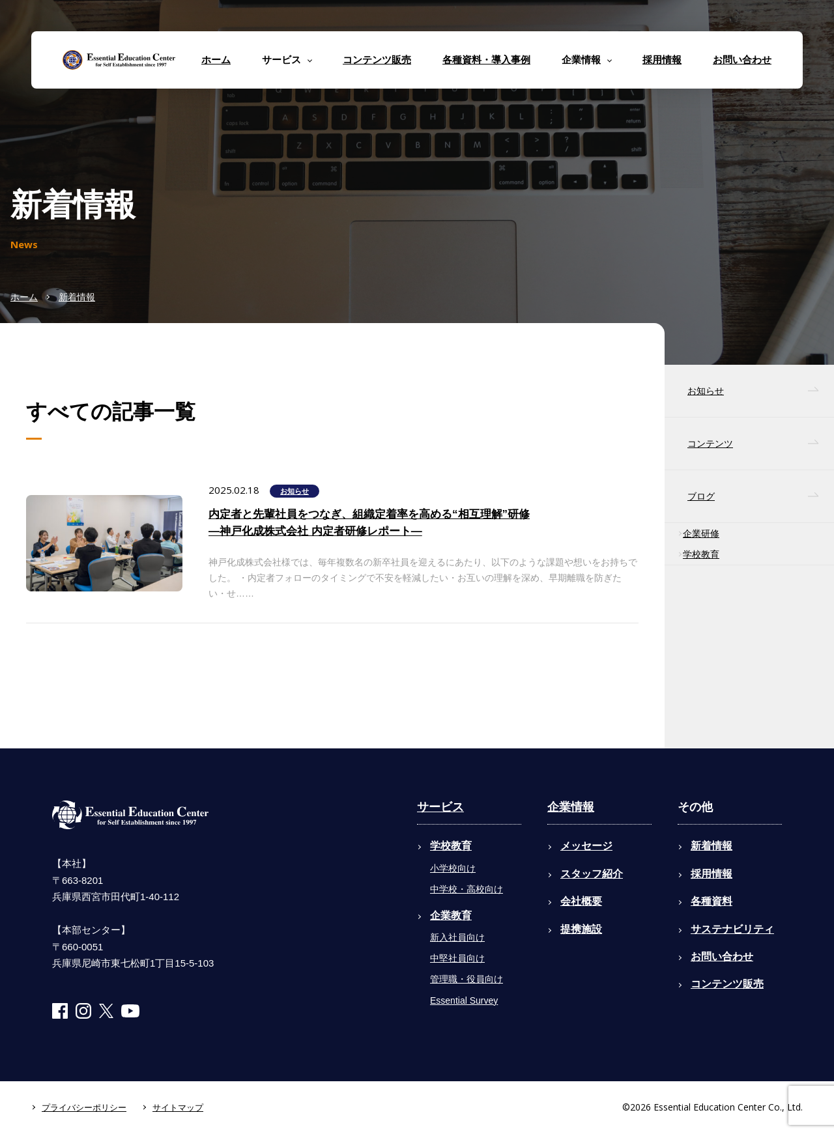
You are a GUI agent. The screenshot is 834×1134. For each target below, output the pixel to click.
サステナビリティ (732, 929)
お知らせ (294, 491)
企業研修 (701, 533)
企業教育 (451, 915)
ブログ (701, 496)
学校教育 (701, 554)
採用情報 (662, 59)
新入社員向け (457, 937)
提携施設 (581, 929)
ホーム (216, 59)
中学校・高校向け (466, 889)
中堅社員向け (457, 958)
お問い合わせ (742, 59)
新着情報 (77, 297)
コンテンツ (710, 443)
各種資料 (711, 901)
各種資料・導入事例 (486, 59)
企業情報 (570, 807)
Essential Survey (464, 1000)
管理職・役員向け (466, 979)
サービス (440, 807)
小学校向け (453, 868)
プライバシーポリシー (84, 1108)
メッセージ (586, 845)
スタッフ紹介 (591, 873)
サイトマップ (177, 1108)
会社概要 (581, 901)
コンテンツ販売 (377, 59)
